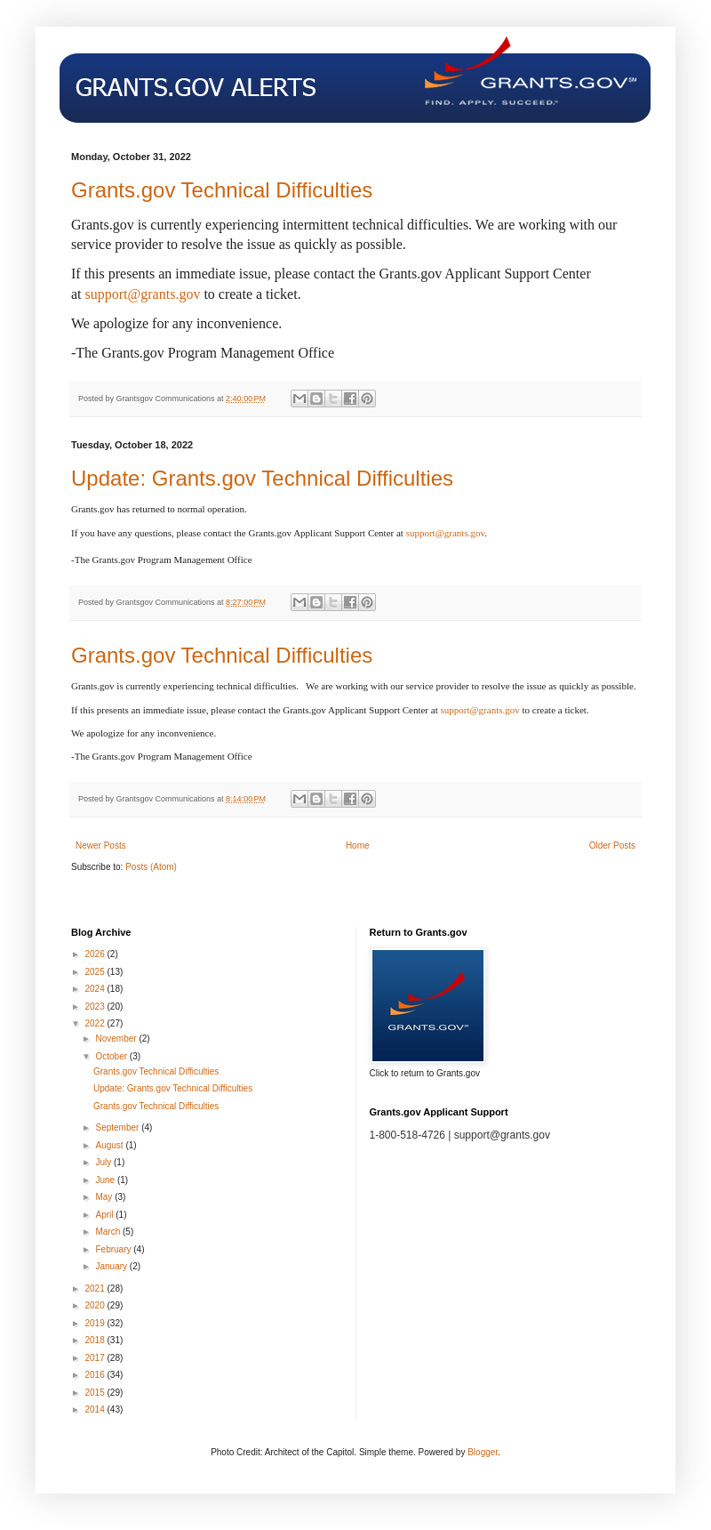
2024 (95, 989)
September (118, 1127)
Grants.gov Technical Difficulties (221, 190)
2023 (95, 1006)
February (114, 1249)
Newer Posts (101, 845)
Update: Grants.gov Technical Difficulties (262, 478)
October (112, 1056)
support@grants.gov (143, 294)
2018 (95, 1340)
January (112, 1266)
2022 (95, 1023)
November (117, 1038)
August (110, 1145)
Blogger (482, 1452)
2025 (95, 972)
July (104, 1162)
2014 (95, 1409)
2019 (95, 1323)
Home (358, 845)
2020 (95, 1305)
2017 (95, 1358)
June (105, 1180)
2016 (95, 1375)
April (105, 1215)
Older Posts (612, 845)
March (109, 1231)
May (105, 1197)
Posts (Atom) (151, 867)
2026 (95, 954)
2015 (95, 1392)
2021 (95, 1288)
